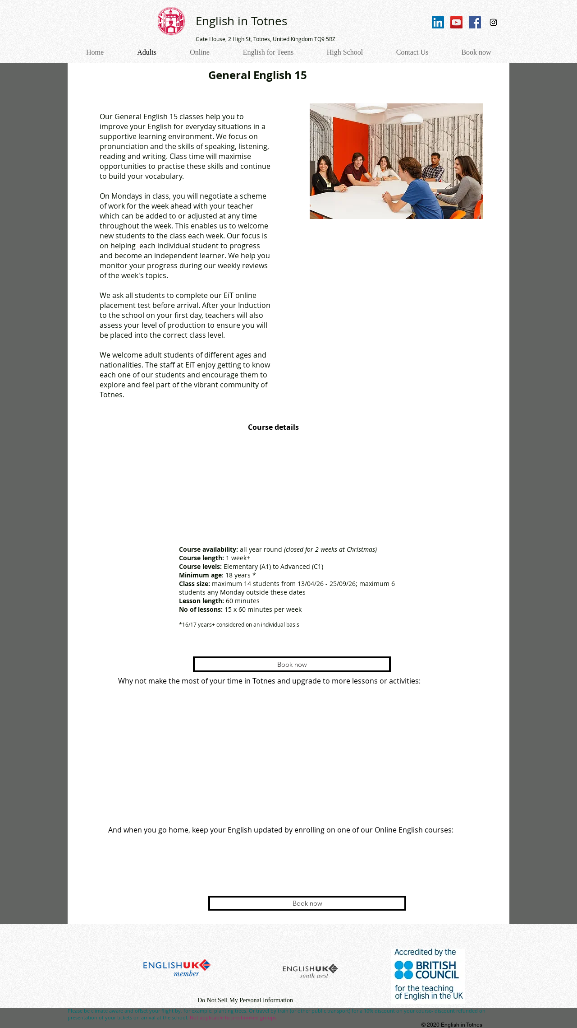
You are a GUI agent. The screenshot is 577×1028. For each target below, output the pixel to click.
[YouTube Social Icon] (456, 22)
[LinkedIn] (438, 22)
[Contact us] (296, 932)
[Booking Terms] (162, 932)
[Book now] (292, 664)
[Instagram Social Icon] (493, 22)
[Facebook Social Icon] (475, 22)
